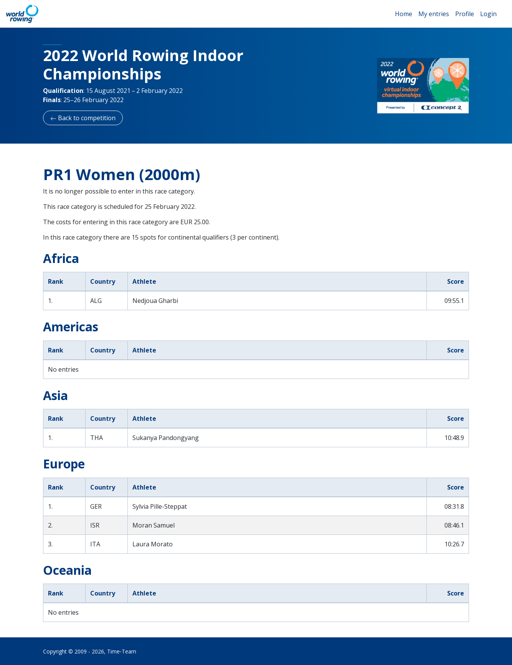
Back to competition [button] (83, 118)
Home (403, 14)
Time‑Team (121, 651)
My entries (433, 14)
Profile (464, 14)
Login (488, 14)
